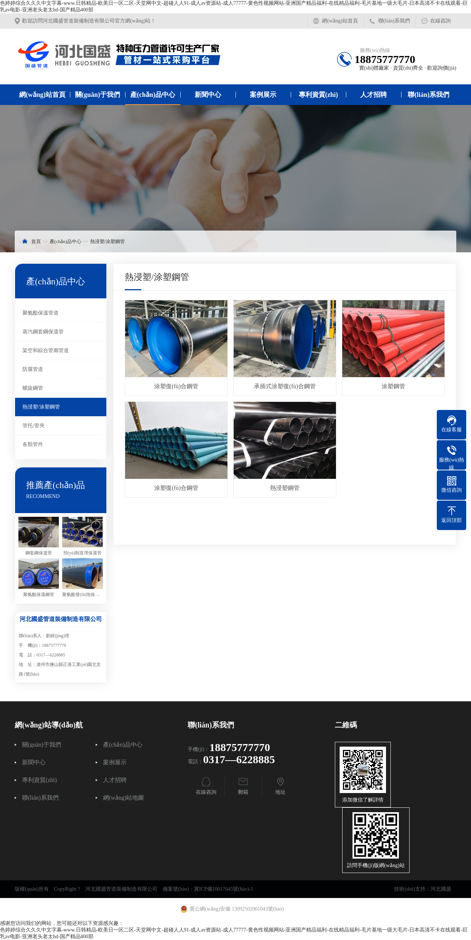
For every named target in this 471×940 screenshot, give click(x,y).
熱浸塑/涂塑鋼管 (107, 241)
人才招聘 (373, 94)
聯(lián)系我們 (394, 21)
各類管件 (32, 444)
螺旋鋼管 (32, 388)
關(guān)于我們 (97, 94)
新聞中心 (208, 94)
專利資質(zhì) (318, 94)
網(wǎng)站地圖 (123, 798)
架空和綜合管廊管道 (45, 350)
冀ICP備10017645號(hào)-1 (223, 889)
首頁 (36, 241)
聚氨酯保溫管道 (40, 313)
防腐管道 (32, 369)
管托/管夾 (33, 425)
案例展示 (263, 94)
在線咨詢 (440, 21)
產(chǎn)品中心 (152, 94)
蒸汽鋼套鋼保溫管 (43, 331)
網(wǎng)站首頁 (340, 21)
